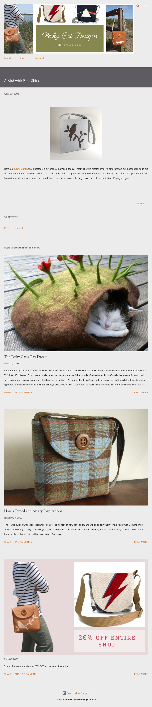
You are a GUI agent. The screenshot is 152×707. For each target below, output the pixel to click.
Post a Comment (13, 227)
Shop (22, 58)
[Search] (138, 6)
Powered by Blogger (76, 693)
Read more (141, 392)
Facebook (39, 58)
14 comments (23, 541)
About (7, 58)
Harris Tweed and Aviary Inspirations (33, 510)
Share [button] (140, 203)
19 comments (23, 392)
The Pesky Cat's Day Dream (26, 356)
